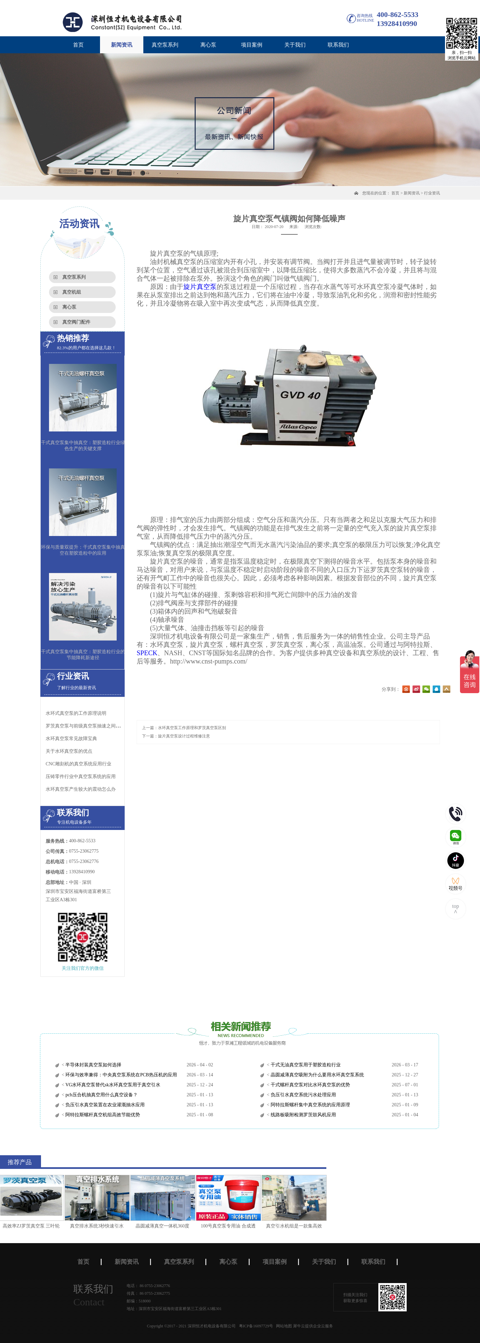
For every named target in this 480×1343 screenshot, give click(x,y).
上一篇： (184, 727)
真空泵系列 (74, 277)
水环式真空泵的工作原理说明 (76, 713)
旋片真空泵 (200, 286)
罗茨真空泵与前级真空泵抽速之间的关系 (88, 725)
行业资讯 (432, 193)
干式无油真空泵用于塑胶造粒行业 (305, 1064)
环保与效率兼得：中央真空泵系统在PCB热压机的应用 (120, 1074)
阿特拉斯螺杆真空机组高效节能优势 (102, 1114)
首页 (78, 45)
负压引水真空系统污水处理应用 (302, 1094)
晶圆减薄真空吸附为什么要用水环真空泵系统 (316, 1074)
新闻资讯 (412, 193)
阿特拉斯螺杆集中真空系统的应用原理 (309, 1104)
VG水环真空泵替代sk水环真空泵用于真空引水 (112, 1084)
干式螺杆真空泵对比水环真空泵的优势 (309, 1084)
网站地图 (283, 1326)
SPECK (147, 653)
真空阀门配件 (76, 322)
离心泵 (69, 307)
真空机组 (71, 292)
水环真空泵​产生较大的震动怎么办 (81, 789)
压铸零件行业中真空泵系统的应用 (81, 776)
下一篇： (176, 736)
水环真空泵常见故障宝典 (71, 738)
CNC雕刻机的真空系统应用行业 (78, 763)
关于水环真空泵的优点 (69, 751)
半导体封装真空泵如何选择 (93, 1064)
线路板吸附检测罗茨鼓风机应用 (302, 1114)
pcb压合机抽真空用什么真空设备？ (101, 1094)
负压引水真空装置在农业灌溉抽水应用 (104, 1104)
